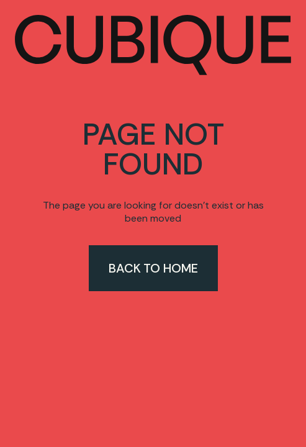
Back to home (153, 268)
